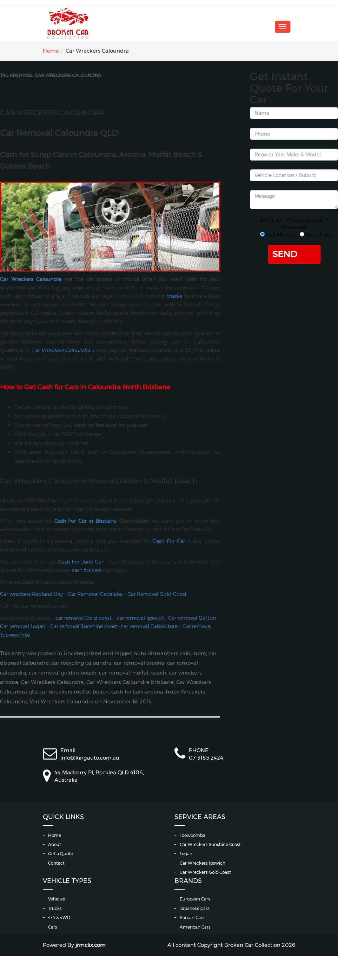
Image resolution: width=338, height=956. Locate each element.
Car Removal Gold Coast (157, 594)
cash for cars (86, 570)
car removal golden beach (63, 673)
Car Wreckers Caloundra (52, 113)
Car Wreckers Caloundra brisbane (130, 682)
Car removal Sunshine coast (83, 626)
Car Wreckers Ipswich (202, 863)
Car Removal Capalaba (95, 594)
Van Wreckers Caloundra (61, 701)
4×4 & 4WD (59, 917)
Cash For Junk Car (80, 562)
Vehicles (56, 899)
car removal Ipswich (141, 618)
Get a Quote (60, 853)
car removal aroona (139, 663)
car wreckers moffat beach (74, 692)
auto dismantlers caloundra (170, 653)
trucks (174, 296)
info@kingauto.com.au (89, 757)
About (54, 844)
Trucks (55, 908)
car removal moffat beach (132, 673)
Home (51, 50)
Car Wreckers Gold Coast (205, 872)
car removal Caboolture (149, 626)
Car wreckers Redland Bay (31, 594)
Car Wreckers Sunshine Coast (210, 844)
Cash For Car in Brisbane (85, 521)
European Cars (195, 899)
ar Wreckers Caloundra (62, 350)
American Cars (195, 927)
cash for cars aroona (137, 692)
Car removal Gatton (192, 618)
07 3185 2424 (206, 757)
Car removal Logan (22, 626)
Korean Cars (192, 917)
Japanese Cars (195, 908)
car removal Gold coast (83, 618)
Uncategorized (82, 653)
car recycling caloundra (81, 663)
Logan (186, 853)
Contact (56, 863)
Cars (52, 927)
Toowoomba (192, 835)
